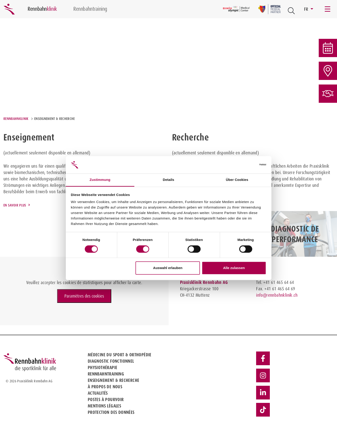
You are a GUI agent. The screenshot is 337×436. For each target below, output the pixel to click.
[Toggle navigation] (328, 9)
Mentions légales (104, 406)
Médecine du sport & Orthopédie (119, 355)
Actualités (98, 393)
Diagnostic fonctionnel (111, 361)
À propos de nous (105, 387)
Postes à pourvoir (106, 399)
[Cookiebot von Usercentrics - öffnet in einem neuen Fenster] (246, 164)
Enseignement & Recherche (113, 380)
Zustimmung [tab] (100, 180)
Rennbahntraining (106, 374)
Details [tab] (168, 180)
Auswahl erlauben (167, 268)
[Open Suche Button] (291, 10)
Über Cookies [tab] (237, 180)
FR (306, 9)
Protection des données (111, 412)
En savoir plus (14, 205)
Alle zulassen (234, 268)
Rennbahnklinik (15, 118)
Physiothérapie (102, 367)
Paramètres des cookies (84, 296)
